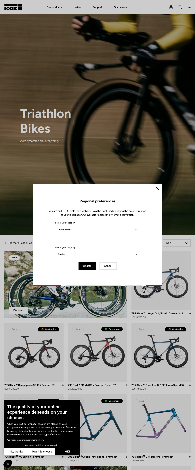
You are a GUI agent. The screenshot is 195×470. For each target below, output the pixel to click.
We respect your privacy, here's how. (25, 440)
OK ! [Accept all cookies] (67, 451)
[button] (7, 463)
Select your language (65, 247)
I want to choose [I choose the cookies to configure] (42, 451)
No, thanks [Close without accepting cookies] (16, 451)
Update (87, 265)
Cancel (108, 265)
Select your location (65, 223)
